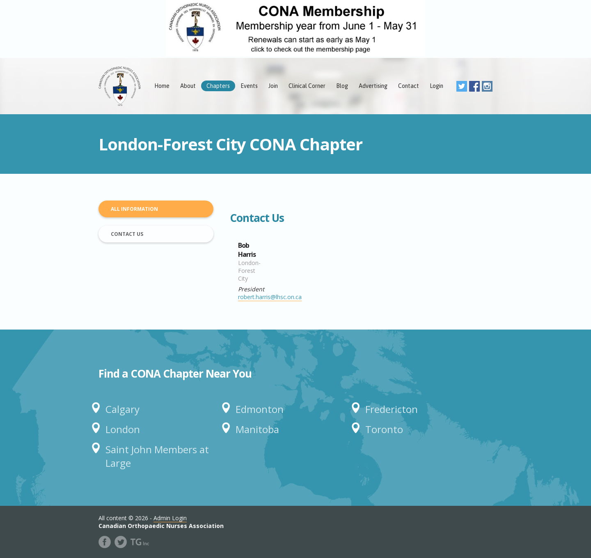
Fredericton (391, 409)
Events (249, 86)
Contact (408, 86)
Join (273, 86)
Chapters (218, 86)
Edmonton (260, 409)
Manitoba (257, 429)
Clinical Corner (307, 86)
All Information (134, 208)
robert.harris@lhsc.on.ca (270, 297)
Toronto (384, 429)
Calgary (122, 409)
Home (162, 86)
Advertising (373, 86)
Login (436, 86)
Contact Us (127, 234)
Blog (342, 86)
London (122, 429)
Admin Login (170, 518)
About (188, 86)
